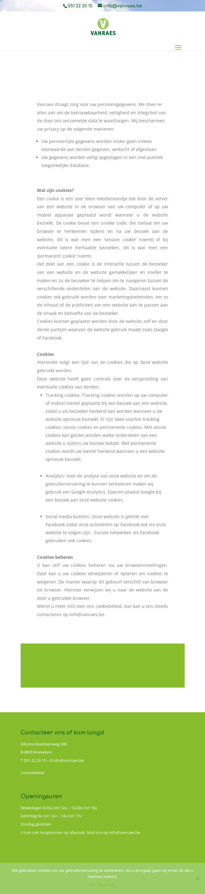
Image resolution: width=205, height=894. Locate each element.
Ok (92, 884)
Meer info (106, 884)
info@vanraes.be (68, 760)
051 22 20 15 (80, 6)
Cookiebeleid (32, 772)
